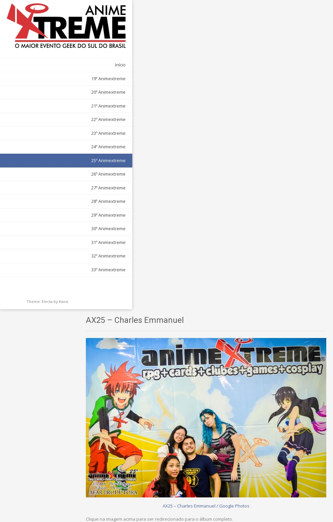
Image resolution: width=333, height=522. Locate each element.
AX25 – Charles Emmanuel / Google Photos (213, 186)
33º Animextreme (70, 255)
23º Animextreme (70, 119)
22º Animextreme (70, 105)
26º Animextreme (70, 160)
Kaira (63, 287)
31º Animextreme (70, 228)
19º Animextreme (70, 64)
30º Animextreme (70, 214)
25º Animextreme (70, 146)
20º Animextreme (70, 78)
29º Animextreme (70, 201)
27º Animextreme (70, 174)
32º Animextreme (70, 242)
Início (82, 51)
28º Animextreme (70, 187)
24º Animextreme (70, 132)
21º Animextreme (70, 92)
